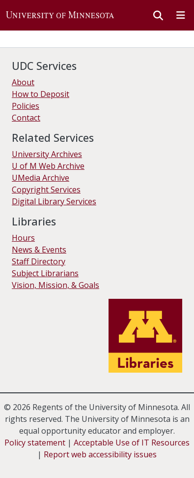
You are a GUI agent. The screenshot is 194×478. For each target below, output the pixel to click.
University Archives (47, 154)
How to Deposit (40, 94)
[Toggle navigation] (180, 15)
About (23, 82)
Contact (26, 117)
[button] (60, 15)
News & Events (39, 249)
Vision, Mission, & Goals (55, 285)
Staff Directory (38, 261)
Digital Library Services (54, 201)
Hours (23, 237)
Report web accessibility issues (100, 454)
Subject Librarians (45, 273)
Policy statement (34, 442)
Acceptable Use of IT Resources (132, 442)
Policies (25, 105)
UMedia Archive (40, 177)
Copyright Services (46, 189)
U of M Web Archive (48, 165)
